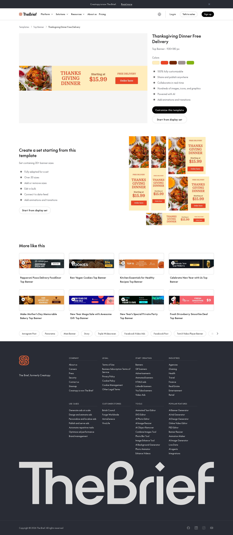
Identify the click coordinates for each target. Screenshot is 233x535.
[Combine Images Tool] (150, 431)
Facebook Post (161, 336)
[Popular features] (183, 403)
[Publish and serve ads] (83, 423)
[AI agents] (183, 449)
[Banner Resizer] (183, 431)
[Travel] (183, 377)
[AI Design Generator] (183, 418)
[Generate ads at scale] (83, 410)
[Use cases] (83, 403)
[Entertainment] (183, 390)
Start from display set (169, 119)
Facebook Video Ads (135, 336)
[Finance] (183, 381)
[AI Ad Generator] (183, 414)
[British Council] (116, 410)
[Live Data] (183, 444)
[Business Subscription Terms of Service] (116, 370)
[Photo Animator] (150, 449)
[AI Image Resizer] (150, 423)
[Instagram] (203, 527)
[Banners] (150, 364)
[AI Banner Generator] (183, 410)
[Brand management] (83, 436)
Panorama (50, 336)
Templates (24, 26)
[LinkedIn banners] (150, 386)
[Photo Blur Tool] (150, 436)
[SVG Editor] (150, 414)
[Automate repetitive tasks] (83, 427)
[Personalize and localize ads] (83, 418)
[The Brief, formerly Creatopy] (34, 375)
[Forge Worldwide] (116, 414)
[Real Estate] (183, 386)
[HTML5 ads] (150, 381)
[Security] (83, 377)
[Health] (183, 373)
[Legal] (116, 358)
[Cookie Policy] (116, 380)
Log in (173, 14)
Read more (126, 4)
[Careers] (83, 369)
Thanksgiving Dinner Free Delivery (64, 26)
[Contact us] (83, 381)
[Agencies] (183, 364)
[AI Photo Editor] (150, 418)
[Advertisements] (150, 373)
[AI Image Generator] (183, 440)
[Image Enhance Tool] (150, 440)
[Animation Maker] (183, 436)
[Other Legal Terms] (116, 389)
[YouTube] (211, 527)
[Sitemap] (83, 386)
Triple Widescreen (107, 336)
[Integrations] (183, 453)
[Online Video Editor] (183, 423)
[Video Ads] (150, 394)
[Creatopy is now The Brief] (83, 390)
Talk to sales (188, 14)
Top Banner (38, 26)
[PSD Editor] (183, 427)
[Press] (83, 373)
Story (86, 336)
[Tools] (150, 403)
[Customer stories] (116, 403)
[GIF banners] (150, 369)
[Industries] (183, 358)
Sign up (207, 14)
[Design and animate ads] (83, 414)
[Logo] (24, 361)
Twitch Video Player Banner (190, 336)
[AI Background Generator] (150, 444)
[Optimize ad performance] (83, 431)
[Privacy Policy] (116, 376)
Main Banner (70, 336)
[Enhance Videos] (150, 453)
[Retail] (183, 394)
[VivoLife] (116, 423)
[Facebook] (188, 527)
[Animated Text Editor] (150, 410)
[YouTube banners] (150, 390)
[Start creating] (150, 358)
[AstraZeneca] (116, 418)
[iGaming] (183, 369)
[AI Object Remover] (150, 427)
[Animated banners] (150, 377)
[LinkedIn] (196, 527)
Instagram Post (29, 336)
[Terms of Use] (116, 364)
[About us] (83, 364)
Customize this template (169, 110)
